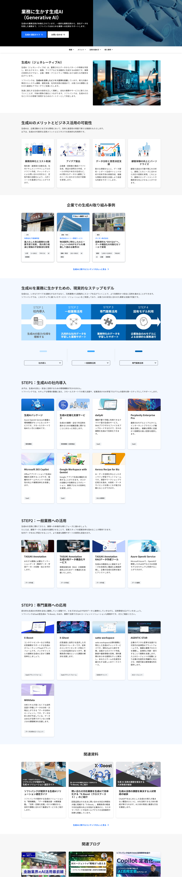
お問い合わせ (56, 34)
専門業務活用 (137, 363)
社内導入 (42, 363)
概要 (70, 50)
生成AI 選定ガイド (32, 34)
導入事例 (108, 50)
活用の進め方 (94, 50)
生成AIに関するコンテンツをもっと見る (89, 270)
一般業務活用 (90, 363)
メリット (80, 50)
